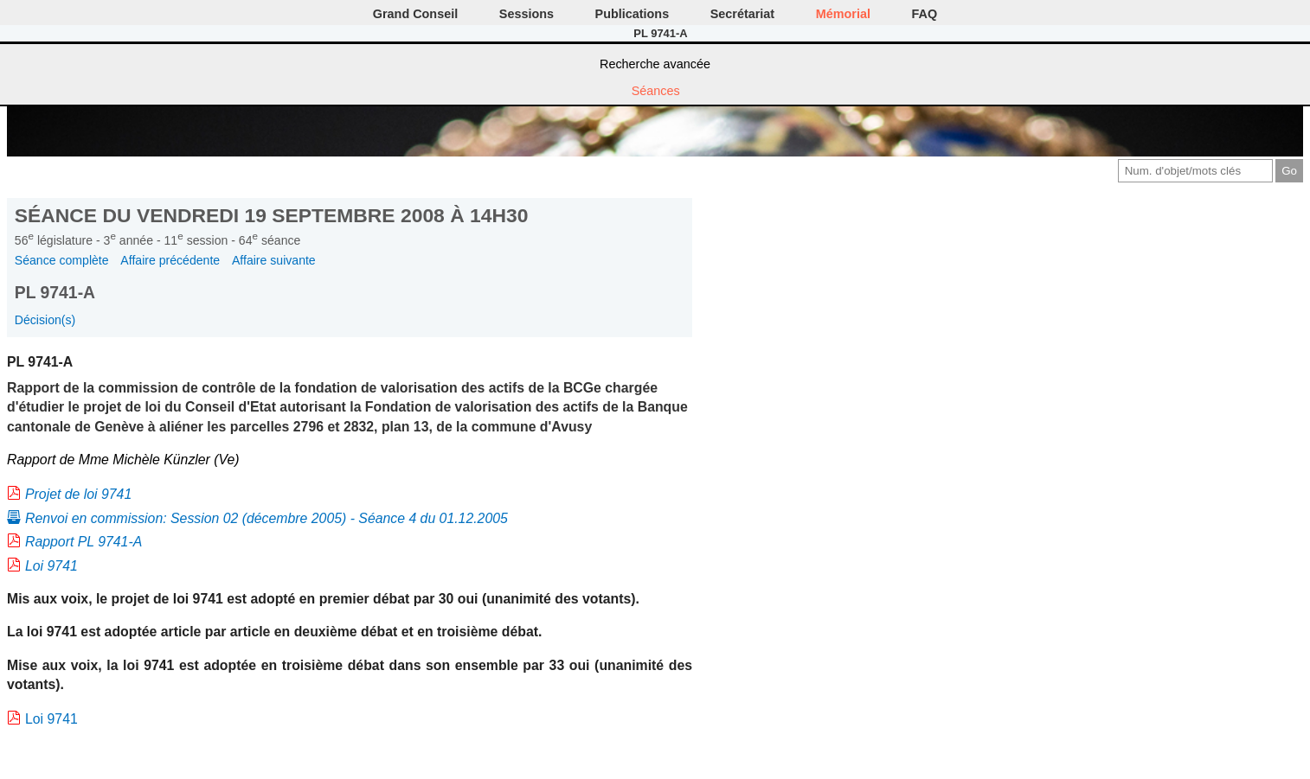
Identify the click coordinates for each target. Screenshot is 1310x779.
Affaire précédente (170, 260)
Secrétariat (742, 14)
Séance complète (62, 260)
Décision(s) (45, 320)
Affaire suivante (274, 260)
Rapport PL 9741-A (83, 541)
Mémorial (843, 14)
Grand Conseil (415, 14)
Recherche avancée (655, 64)
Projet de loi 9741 (78, 494)
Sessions (526, 14)
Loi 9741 (51, 566)
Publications (632, 14)
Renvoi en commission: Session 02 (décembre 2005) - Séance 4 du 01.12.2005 (266, 518)
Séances (656, 91)
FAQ (925, 14)
